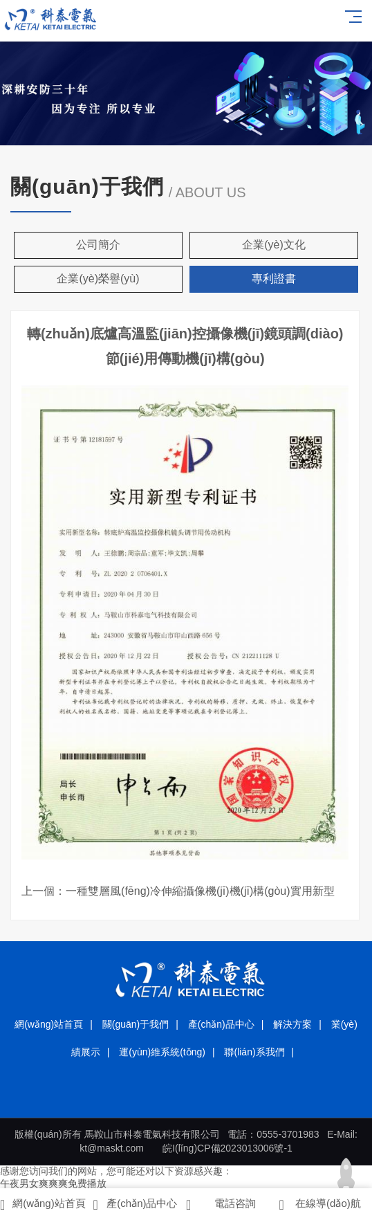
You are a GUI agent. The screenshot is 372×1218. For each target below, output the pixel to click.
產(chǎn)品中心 (221, 1024)
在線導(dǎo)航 (320, 1204)
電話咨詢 (221, 1204)
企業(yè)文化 (274, 245)
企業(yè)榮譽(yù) (98, 278)
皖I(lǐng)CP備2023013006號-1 (227, 1148)
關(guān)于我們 (135, 1024)
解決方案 (292, 1024)
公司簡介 (98, 245)
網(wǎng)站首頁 (49, 1024)
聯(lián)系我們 (254, 1051)
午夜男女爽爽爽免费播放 (53, 1183)
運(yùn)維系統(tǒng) (162, 1051)
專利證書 (274, 278)
